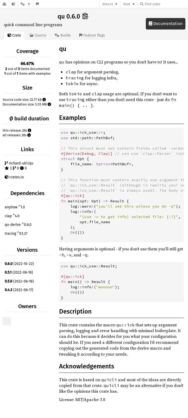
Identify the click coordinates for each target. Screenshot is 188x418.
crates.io (14, 177)
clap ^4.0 (12, 216)
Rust (126, 4)
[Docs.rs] (4, 4)
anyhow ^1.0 (15, 207)
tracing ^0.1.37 (16, 233)
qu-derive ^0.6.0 (18, 224)
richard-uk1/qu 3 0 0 (19, 166)
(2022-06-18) (19, 272)
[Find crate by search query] (166, 4)
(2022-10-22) (19, 264)
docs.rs (107, 4)
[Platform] (25, 4)
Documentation (166, 23)
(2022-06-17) (19, 290)
